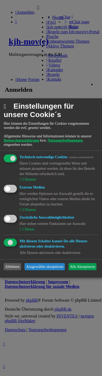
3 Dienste (28, 209)
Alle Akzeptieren (82, 267)
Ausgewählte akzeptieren (44, 267)
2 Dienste (28, 179)
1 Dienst (27, 229)
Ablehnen (12, 267)
